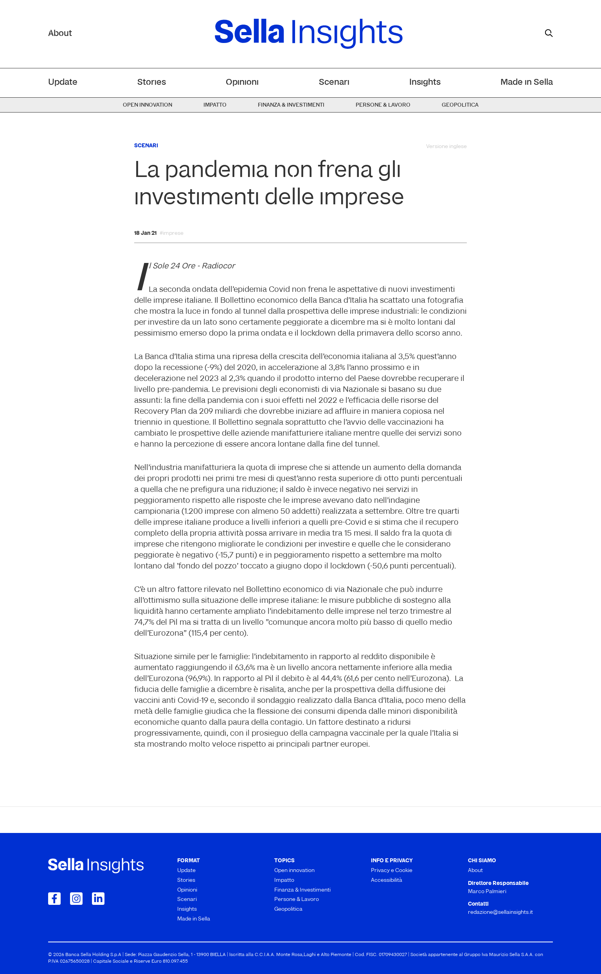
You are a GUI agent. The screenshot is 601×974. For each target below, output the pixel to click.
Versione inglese (446, 147)
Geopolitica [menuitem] (460, 105)
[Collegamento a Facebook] (54, 898)
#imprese (172, 233)
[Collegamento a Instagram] (76, 898)
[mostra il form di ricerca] (549, 33)
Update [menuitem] (62, 82)
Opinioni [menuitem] (242, 82)
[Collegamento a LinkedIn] (98, 898)
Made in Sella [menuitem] (526, 82)
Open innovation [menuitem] (147, 105)
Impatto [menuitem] (215, 105)
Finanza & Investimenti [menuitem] (291, 105)
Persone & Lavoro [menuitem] (383, 105)
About (60, 33)
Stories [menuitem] (151, 82)
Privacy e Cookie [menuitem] (391, 871)
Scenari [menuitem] (334, 82)
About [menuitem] (475, 871)
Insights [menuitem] (425, 82)
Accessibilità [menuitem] (386, 880)
